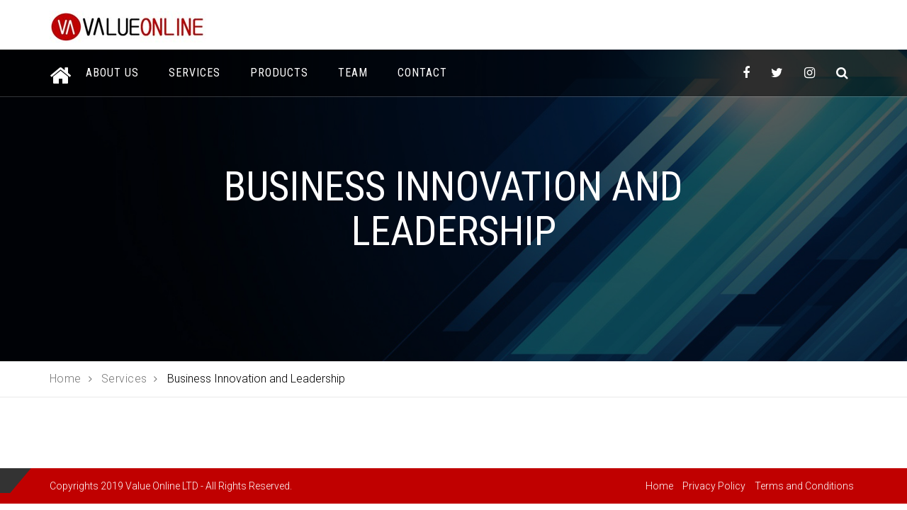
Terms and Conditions (804, 486)
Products (279, 72)
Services (194, 72)
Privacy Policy (713, 486)
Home (659, 486)
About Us (112, 72)
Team (353, 72)
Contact (422, 72)
